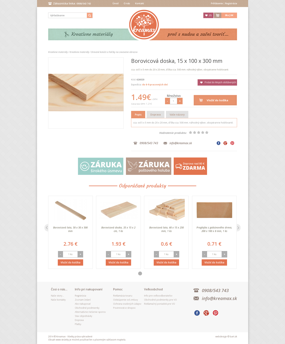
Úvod (116, 3)
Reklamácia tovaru (122, 295)
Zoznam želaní (83, 299)
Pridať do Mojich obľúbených (220, 82)
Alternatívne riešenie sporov (90, 312)
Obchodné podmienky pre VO (160, 299)
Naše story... (57, 295)
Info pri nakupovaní (88, 289)
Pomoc (118, 289)
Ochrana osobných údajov (127, 303)
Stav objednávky (83, 316)
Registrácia (231, 3)
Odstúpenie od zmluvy (125, 299)
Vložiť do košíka (217, 100)
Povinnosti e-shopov (124, 307)
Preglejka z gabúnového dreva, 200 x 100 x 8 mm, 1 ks (214, 229)
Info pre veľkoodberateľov (158, 295)
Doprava (155, 114)
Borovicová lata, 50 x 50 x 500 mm (70, 229)
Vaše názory (177, 114)
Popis (138, 114)
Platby (78, 324)
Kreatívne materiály (92, 34)
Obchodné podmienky (87, 307)
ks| (229, 15)
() (210, 15)
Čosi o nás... (59, 289)
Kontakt (139, 3)
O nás (127, 3)
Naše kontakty (58, 299)
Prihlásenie (217, 3)
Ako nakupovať (83, 303)
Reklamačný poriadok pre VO (159, 303)
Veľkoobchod (153, 289)
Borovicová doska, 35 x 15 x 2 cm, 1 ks (118, 229)
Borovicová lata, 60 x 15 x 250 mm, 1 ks (166, 229)
